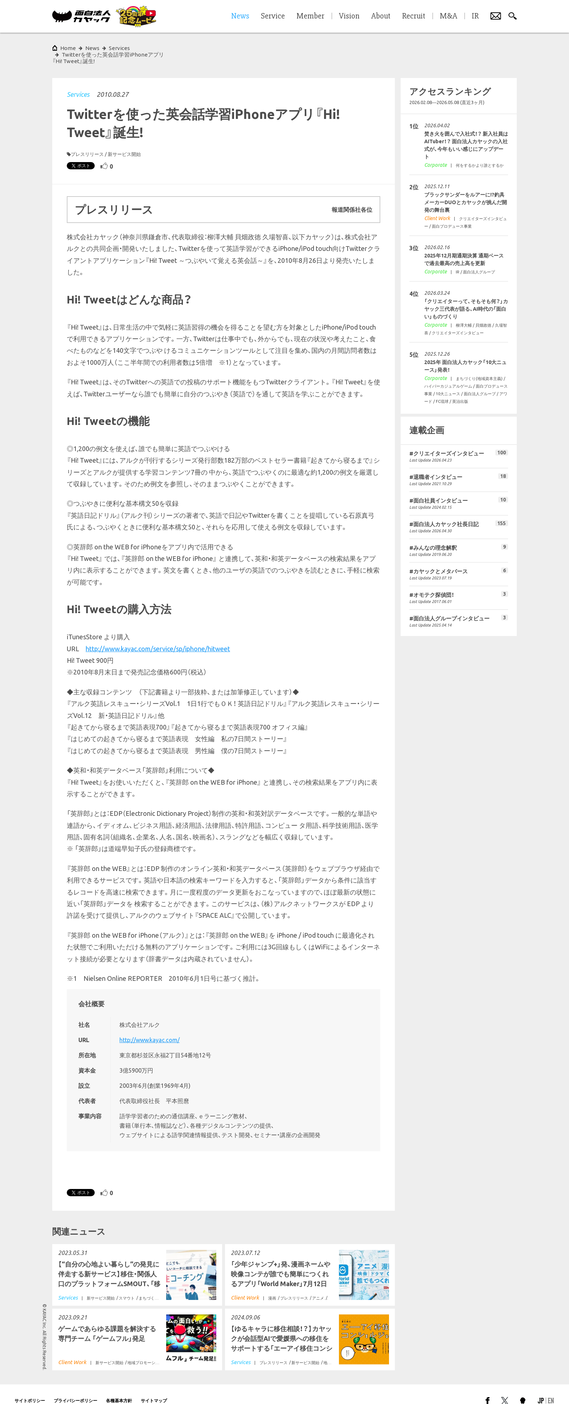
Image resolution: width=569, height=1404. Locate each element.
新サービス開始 (124, 141)
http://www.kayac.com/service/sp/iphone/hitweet (158, 635)
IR (475, 16)
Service (273, 16)
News (92, 48)
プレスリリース (87, 141)
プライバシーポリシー (75, 1387)
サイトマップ (154, 1387)
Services (78, 81)
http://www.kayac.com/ (149, 1027)
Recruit (413, 16)
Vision (349, 16)
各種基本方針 (119, 1387)
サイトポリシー (30, 1387)
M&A (448, 16)
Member (310, 16)
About (380, 16)
